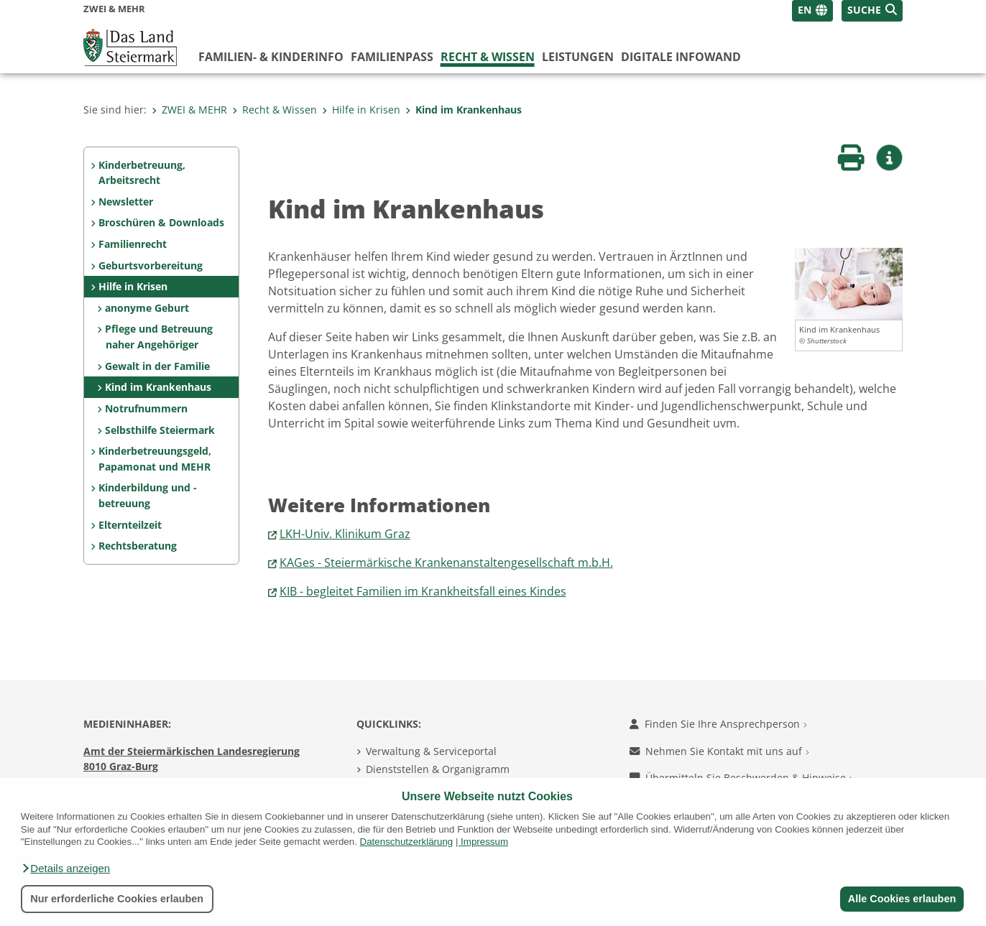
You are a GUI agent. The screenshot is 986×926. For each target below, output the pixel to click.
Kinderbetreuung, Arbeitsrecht (141, 172)
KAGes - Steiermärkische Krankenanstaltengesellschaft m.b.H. (446, 562)
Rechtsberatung (137, 545)
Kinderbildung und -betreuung (147, 495)
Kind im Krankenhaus (463, 109)
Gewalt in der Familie (157, 366)
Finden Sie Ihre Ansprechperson (718, 724)
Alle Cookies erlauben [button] (901, 898)
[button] (65, 868)
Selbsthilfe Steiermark (160, 430)
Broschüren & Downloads (161, 222)
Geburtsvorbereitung (150, 265)
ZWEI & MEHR (189, 109)
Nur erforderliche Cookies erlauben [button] (116, 898)
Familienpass (392, 57)
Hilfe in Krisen (361, 109)
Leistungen (578, 57)
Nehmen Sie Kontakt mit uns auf (719, 751)
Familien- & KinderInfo (271, 57)
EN (804, 10)
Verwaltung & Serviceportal (431, 751)
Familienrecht (132, 244)
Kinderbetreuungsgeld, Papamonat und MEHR (154, 458)
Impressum (484, 841)
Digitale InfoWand (681, 57)
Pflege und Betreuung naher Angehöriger (159, 336)
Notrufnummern (146, 408)
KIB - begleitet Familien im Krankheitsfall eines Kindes (423, 591)
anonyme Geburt (147, 308)
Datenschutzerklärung (406, 841)
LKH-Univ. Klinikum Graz (345, 534)
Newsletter (125, 201)
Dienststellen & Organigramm (438, 769)
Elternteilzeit (130, 525)
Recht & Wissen (488, 57)
